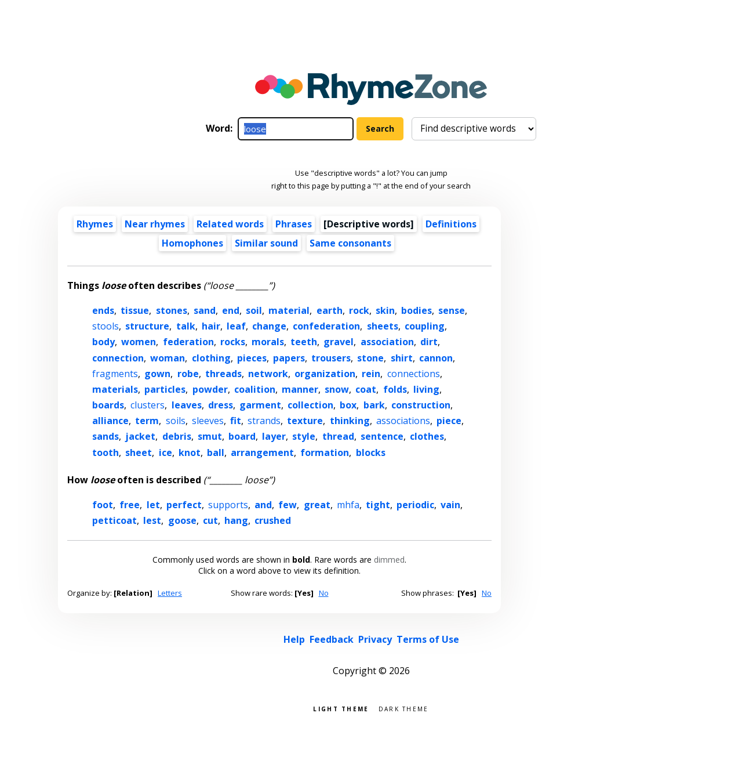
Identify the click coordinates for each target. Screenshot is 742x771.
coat (365, 389)
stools (105, 326)
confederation (326, 326)
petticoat (114, 520)
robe (188, 373)
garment (260, 405)
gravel (338, 341)
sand (205, 310)
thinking (350, 420)
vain (450, 504)
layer (274, 436)
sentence (382, 436)
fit (235, 420)
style (303, 436)
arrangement (262, 452)
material (289, 310)
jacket (140, 436)
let (153, 504)
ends (103, 310)
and (263, 504)
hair (211, 326)
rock (359, 310)
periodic (415, 504)
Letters (170, 593)
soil (254, 310)
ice (165, 452)
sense (451, 310)
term (147, 420)
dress (220, 405)
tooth (105, 452)
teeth (303, 341)
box (348, 405)
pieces (252, 358)
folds (395, 389)
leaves (187, 405)
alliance (110, 420)
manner (300, 389)
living (426, 389)
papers (289, 358)
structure (147, 326)
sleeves (208, 420)
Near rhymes (155, 224)
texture (305, 420)
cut (210, 520)
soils (176, 420)
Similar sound (266, 243)
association (387, 341)
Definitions (451, 224)
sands (105, 436)
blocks (370, 452)
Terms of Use (428, 639)
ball (215, 452)
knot (190, 452)
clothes (427, 436)
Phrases (293, 224)
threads (223, 373)
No (324, 593)
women (138, 341)
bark (374, 405)
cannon (436, 358)
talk (185, 326)
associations (403, 420)
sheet (138, 452)
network (268, 373)
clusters (147, 405)
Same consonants (350, 243)
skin (385, 310)
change (269, 326)
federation (188, 341)
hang (236, 520)
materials (115, 389)
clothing (211, 358)
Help (294, 639)
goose (182, 520)
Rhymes (95, 224)
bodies (416, 310)
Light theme (341, 708)
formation (324, 452)
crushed (272, 520)
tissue (135, 310)
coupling (425, 326)
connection (118, 358)
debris (176, 436)
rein (371, 373)
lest (152, 520)
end (230, 310)
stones (171, 310)
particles (165, 389)
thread (338, 436)
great (317, 504)
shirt (402, 358)
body (103, 341)
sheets (382, 326)
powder (210, 389)
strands (264, 420)
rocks (232, 341)
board (242, 436)
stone (370, 358)
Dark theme (404, 708)
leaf (236, 326)
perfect (184, 504)
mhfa (348, 504)
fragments (115, 373)
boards (108, 405)
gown (157, 373)
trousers (331, 358)
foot (102, 504)
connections (413, 373)
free (129, 504)
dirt (429, 341)
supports (228, 504)
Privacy (375, 639)
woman (167, 358)
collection (310, 405)
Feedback (332, 639)
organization (324, 373)
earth (330, 310)
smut (210, 436)
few (287, 504)
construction (420, 405)
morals (268, 341)
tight (378, 504)
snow (337, 389)
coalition (254, 389)
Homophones (192, 243)
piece (449, 420)
